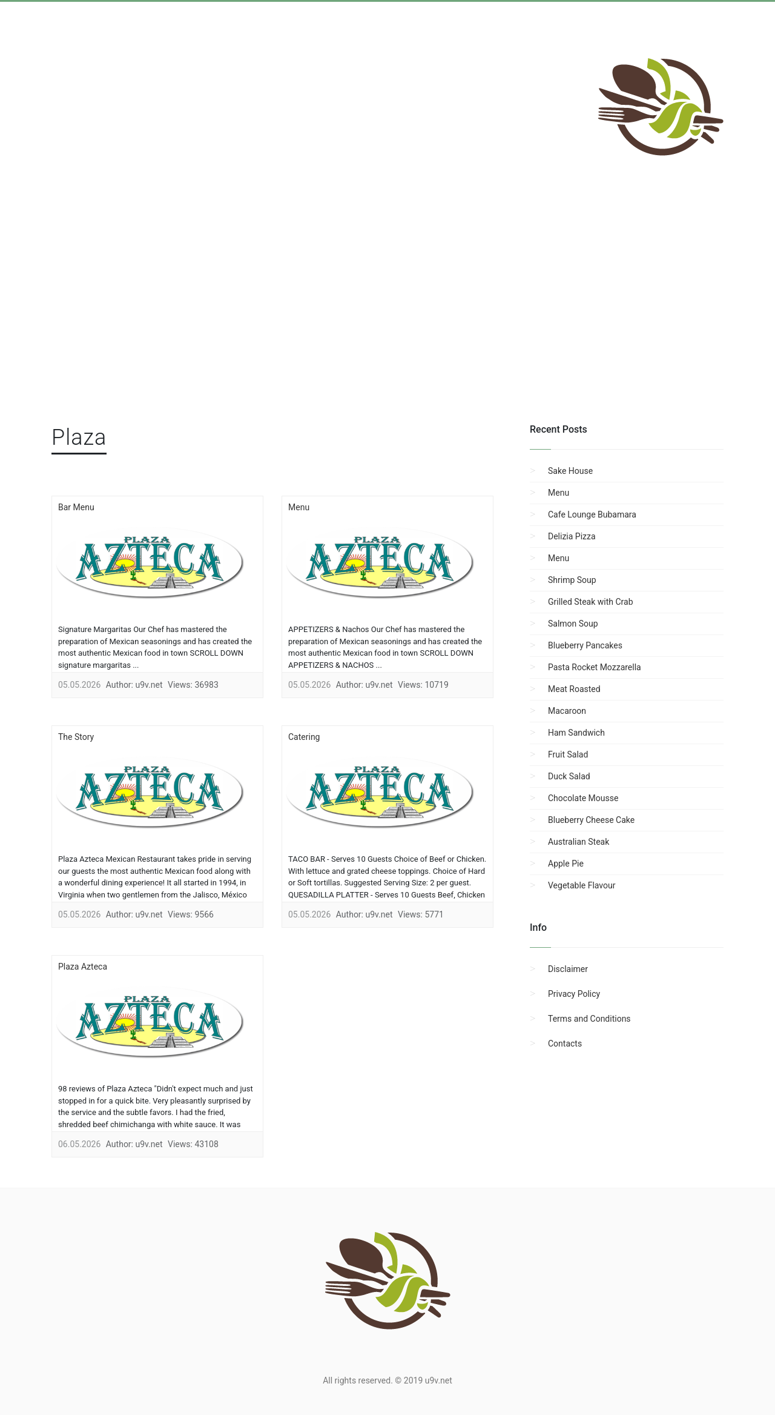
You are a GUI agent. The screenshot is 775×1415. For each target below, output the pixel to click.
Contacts (565, 1043)
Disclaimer (568, 969)
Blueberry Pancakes (585, 645)
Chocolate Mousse (583, 798)
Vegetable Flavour (581, 885)
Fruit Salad (568, 754)
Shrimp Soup (572, 580)
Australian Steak (578, 842)
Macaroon (567, 711)
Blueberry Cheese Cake (591, 820)
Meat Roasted (574, 689)
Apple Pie (566, 863)
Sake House (570, 471)
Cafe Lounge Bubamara (592, 514)
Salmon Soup (573, 623)
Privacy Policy (574, 994)
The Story (76, 737)
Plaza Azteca (82, 966)
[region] (387, 322)
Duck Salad (569, 776)
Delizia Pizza (572, 536)
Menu (298, 507)
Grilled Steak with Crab (590, 602)
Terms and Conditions (589, 1019)
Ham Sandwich (576, 732)
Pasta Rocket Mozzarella (594, 667)
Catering (304, 737)
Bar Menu (76, 507)
